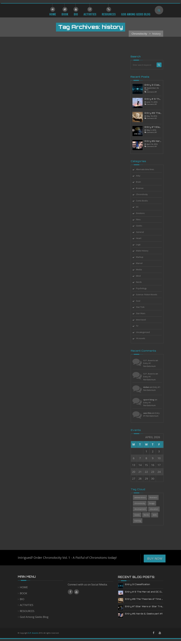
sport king (150, 399)
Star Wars (142, 313)
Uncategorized (145, 332)
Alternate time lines (147, 169)
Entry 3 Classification (156, 85)
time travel (143, 319)
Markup (141, 257)
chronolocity (141, 503)
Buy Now (154, 558)
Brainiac (141, 188)
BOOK (23, 593)
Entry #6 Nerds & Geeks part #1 (143, 613)
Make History (144, 250)
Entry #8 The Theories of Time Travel (147, 599)
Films (140, 219)
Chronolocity (144, 194)
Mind (140, 275)
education (156, 509)
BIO (22, 599)
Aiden (148, 387)
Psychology (143, 288)
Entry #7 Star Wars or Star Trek (144, 606)
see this (149, 413)
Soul (140, 300)
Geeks (141, 225)
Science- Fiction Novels (148, 294)
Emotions (142, 213)
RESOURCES (27, 611)
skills (156, 515)
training (139, 521)
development (142, 509)
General (142, 232)
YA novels (142, 338)
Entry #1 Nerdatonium (151, 364)
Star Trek (142, 307)
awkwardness (141, 497)
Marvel (141, 263)
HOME (24, 587)
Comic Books (144, 200)
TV (139, 325)
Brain (140, 181)
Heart (140, 238)
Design (153, 503)
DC (139, 206)
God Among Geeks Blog (34, 617)
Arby (140, 175)
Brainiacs (155, 497)
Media (141, 269)
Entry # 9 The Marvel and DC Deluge (146, 592)
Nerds (141, 282)
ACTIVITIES (26, 605)
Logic (140, 244)
